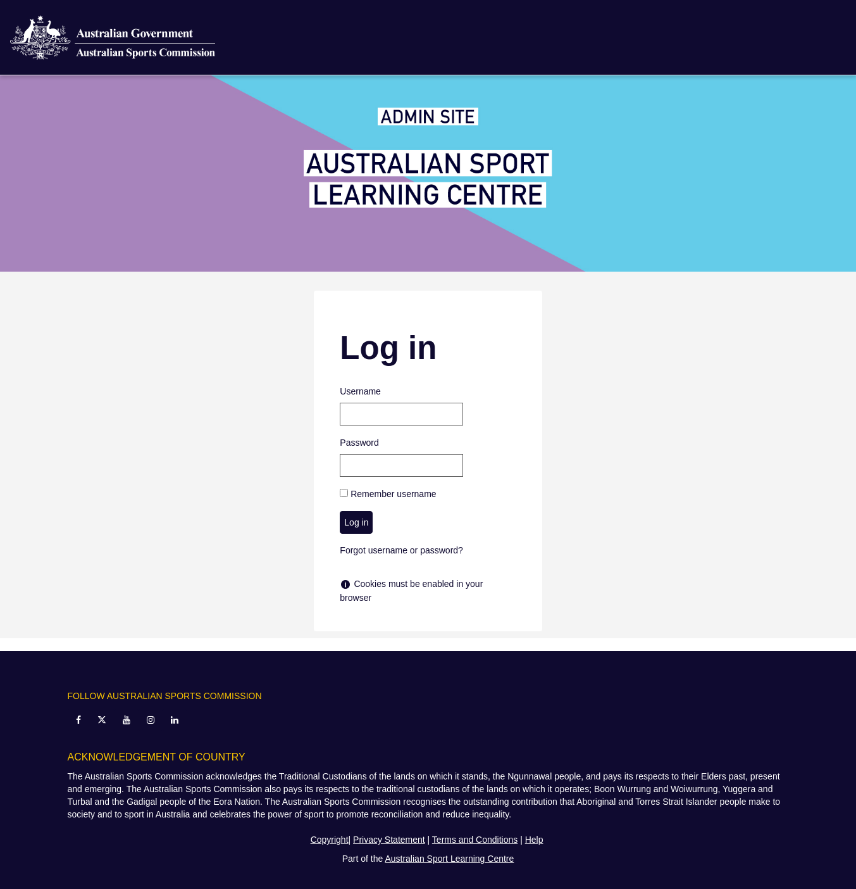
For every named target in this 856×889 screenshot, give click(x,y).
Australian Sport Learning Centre (449, 859)
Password (359, 443)
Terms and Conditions (475, 840)
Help (534, 840)
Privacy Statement (389, 840)
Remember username (393, 494)
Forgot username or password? (401, 550)
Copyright (330, 840)
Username (360, 391)
